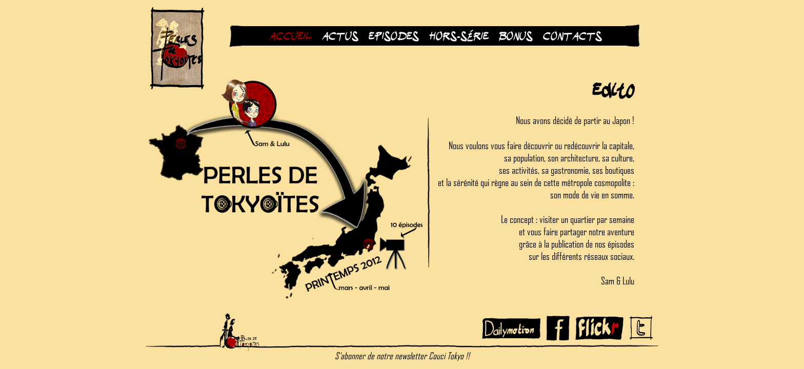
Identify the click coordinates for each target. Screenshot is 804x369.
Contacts (570, 36)
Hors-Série (459, 36)
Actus (340, 36)
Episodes (394, 36)
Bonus (516, 36)
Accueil (290, 36)
